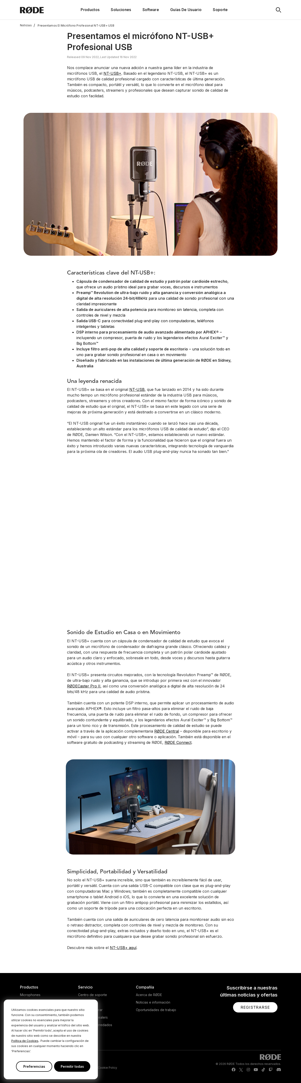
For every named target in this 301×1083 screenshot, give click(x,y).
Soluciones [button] (121, 9)
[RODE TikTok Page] (263, 1070)
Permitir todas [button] (72, 1066)
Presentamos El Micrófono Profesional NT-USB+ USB (74, 25)
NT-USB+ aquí (123, 947)
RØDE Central (166, 731)
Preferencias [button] (34, 1066)
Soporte (220, 9)
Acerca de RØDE (149, 995)
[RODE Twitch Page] (271, 1070)
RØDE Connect (178, 742)
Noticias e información (153, 1002)
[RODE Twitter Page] (241, 1070)
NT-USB (137, 389)
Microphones (30, 995)
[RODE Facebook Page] (233, 1070)
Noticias (26, 25)
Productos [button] (90, 9)
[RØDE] (41, 9)
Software (151, 9)
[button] (255, 1007)
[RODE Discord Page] (278, 1070)
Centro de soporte (92, 995)
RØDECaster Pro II (83, 686)
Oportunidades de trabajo (156, 1010)
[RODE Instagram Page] (248, 1070)
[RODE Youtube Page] (256, 1070)
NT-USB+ (112, 73)
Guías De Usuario (186, 9)
